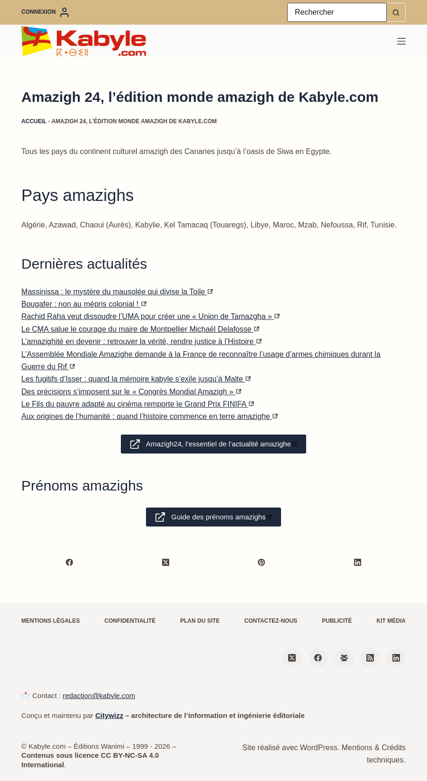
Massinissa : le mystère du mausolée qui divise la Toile (117, 292)
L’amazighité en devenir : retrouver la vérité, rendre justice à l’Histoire (141, 341)
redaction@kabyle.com (99, 695)
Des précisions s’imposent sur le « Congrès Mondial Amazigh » (131, 392)
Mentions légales (50, 621)
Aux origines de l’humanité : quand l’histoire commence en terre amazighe (149, 416)
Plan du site (199, 621)
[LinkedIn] (357, 563)
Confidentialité (129, 621)
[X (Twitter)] (166, 563)
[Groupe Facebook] (344, 657)
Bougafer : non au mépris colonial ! (83, 304)
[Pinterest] (261, 563)
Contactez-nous (271, 621)
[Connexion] (45, 12)
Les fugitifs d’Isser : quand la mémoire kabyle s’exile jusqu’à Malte (136, 379)
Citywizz (109, 715)
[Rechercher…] (337, 12)
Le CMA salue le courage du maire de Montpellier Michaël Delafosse (140, 329)
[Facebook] (70, 563)
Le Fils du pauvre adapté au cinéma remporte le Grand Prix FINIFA (137, 404)
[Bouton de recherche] (396, 12)
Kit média (391, 621)
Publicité (337, 621)
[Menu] (401, 41)
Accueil (33, 121)
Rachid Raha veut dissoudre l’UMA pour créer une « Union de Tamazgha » (150, 316)
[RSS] (370, 657)
